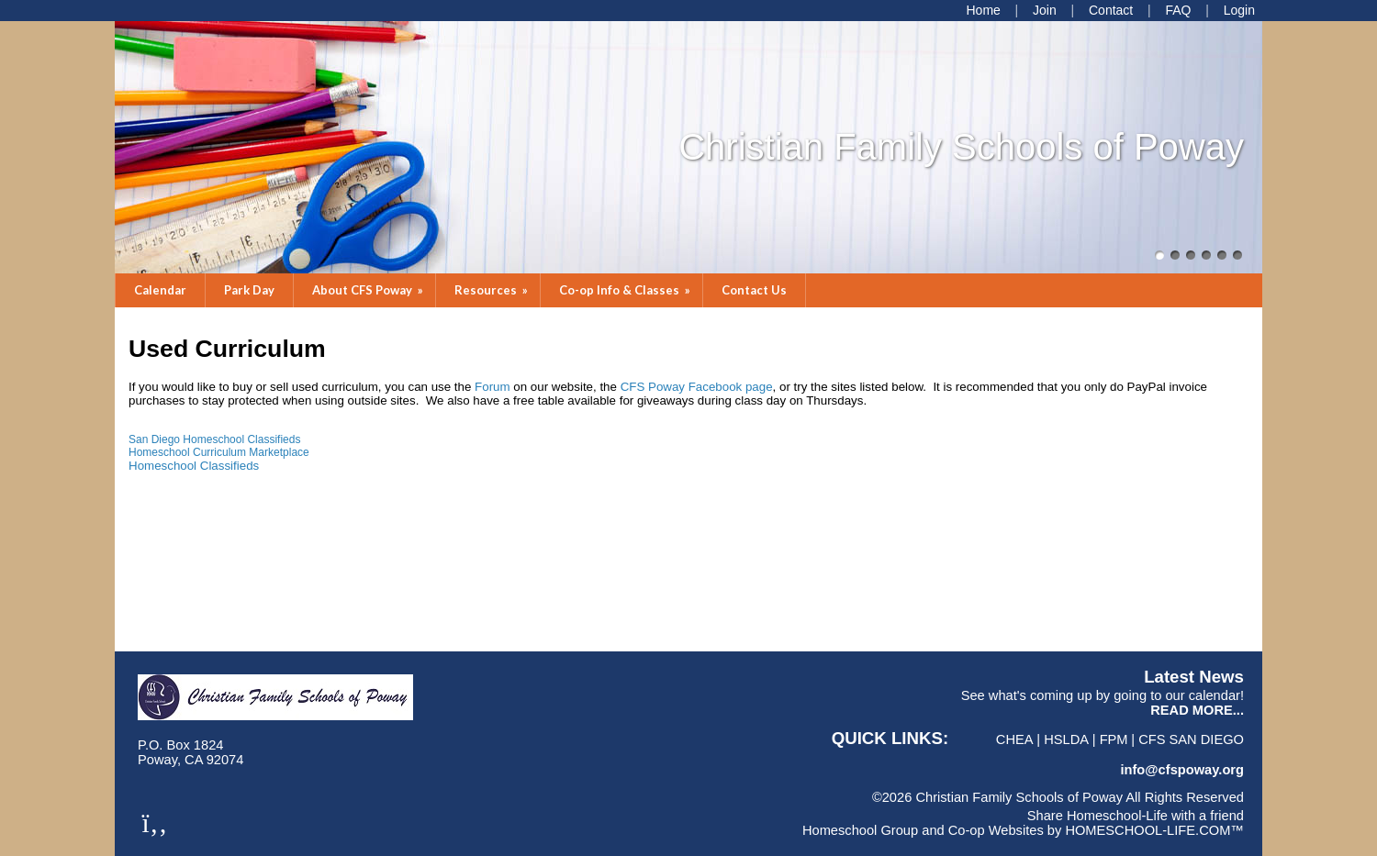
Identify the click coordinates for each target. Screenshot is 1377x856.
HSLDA (1066, 739)
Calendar (160, 290)
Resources (492, 290)
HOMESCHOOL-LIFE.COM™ (1154, 830)
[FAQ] (1178, 10)
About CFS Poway (369, 290)
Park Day (249, 290)
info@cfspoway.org (1182, 769)
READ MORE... (1197, 710)
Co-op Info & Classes (626, 290)
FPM (1114, 739)
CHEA (1015, 739)
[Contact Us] (1111, 10)
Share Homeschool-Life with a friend (1135, 815)
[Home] (983, 10)
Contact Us (754, 290)
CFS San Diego (1191, 739)
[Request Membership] (1045, 10)
